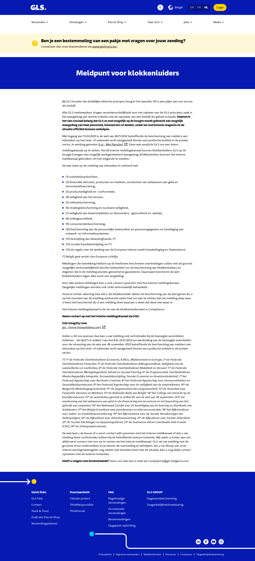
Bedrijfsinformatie (152, 554)
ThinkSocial (77, 511)
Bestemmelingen (119, 519)
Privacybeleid (105, 554)
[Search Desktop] (160, 7)
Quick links (38, 492)
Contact (36, 505)
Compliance (186, 554)
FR (199, 7)
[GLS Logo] (38, 7)
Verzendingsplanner (44, 523)
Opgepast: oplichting (122, 525)
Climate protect (80, 498)
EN (192, 7)
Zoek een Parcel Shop (45, 517)
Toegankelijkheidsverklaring (165, 505)
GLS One (37, 498)
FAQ (111, 492)
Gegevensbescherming (162, 498)
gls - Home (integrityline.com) (82, 327)
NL (206, 7)
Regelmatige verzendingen (117, 500)
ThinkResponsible (81, 505)
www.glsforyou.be (104, 46)
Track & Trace (40, 511)
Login (220, 7)
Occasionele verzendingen (117, 511)
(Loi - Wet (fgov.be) (111, 144)
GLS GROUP (155, 492)
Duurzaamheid (79, 492)
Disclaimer (171, 554)
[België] (175, 7)
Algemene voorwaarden (127, 554)
